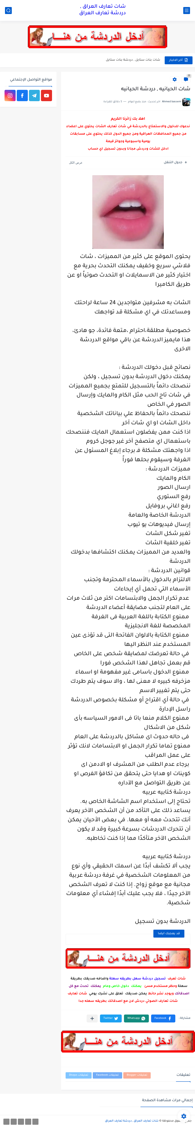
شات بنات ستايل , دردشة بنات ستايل (133, 60)
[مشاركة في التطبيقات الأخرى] (92, 1018)
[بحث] (8, 10)
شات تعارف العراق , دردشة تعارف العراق (102, 10)
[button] (163, 1018)
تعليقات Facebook (107, 1075)
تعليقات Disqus (78, 1075)
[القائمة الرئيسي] (186, 10)
